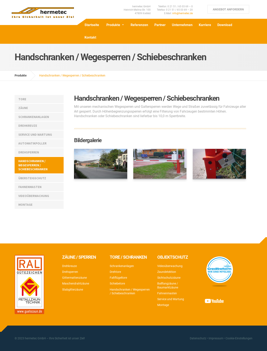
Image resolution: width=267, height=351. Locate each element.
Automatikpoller (32, 143)
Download (224, 25)
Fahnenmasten (30, 187)
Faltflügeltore (118, 277)
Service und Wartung (35, 135)
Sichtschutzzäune (168, 277)
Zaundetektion (166, 271)
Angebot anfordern (228, 9)
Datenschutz (198, 338)
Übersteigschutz (32, 178)
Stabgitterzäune (72, 289)
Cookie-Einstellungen (238, 338)
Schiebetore (117, 283)
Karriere (205, 25)
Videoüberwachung (33, 196)
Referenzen (139, 25)
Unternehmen (182, 25)
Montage (25, 205)
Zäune (23, 108)
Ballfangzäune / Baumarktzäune (167, 285)
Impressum (216, 338)
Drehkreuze (27, 126)
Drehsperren (28, 152)
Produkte (113, 25)
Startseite (91, 25)
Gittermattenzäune (74, 277)
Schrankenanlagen (33, 117)
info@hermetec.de (182, 13)
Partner (160, 25)
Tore (22, 99)
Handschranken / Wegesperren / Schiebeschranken (33, 165)
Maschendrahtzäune (75, 283)
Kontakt (90, 37)
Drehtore (115, 271)
